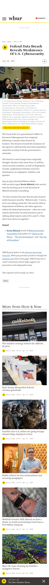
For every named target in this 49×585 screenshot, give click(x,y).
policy (5, 281)
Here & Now (18, 42)
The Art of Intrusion (24, 237)
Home (4, 42)
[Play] (3, 350)
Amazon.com (8, 259)
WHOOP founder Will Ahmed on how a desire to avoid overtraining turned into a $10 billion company (22, 522)
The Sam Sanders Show (19, 582)
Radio (10, 42)
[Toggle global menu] (4, 19)
